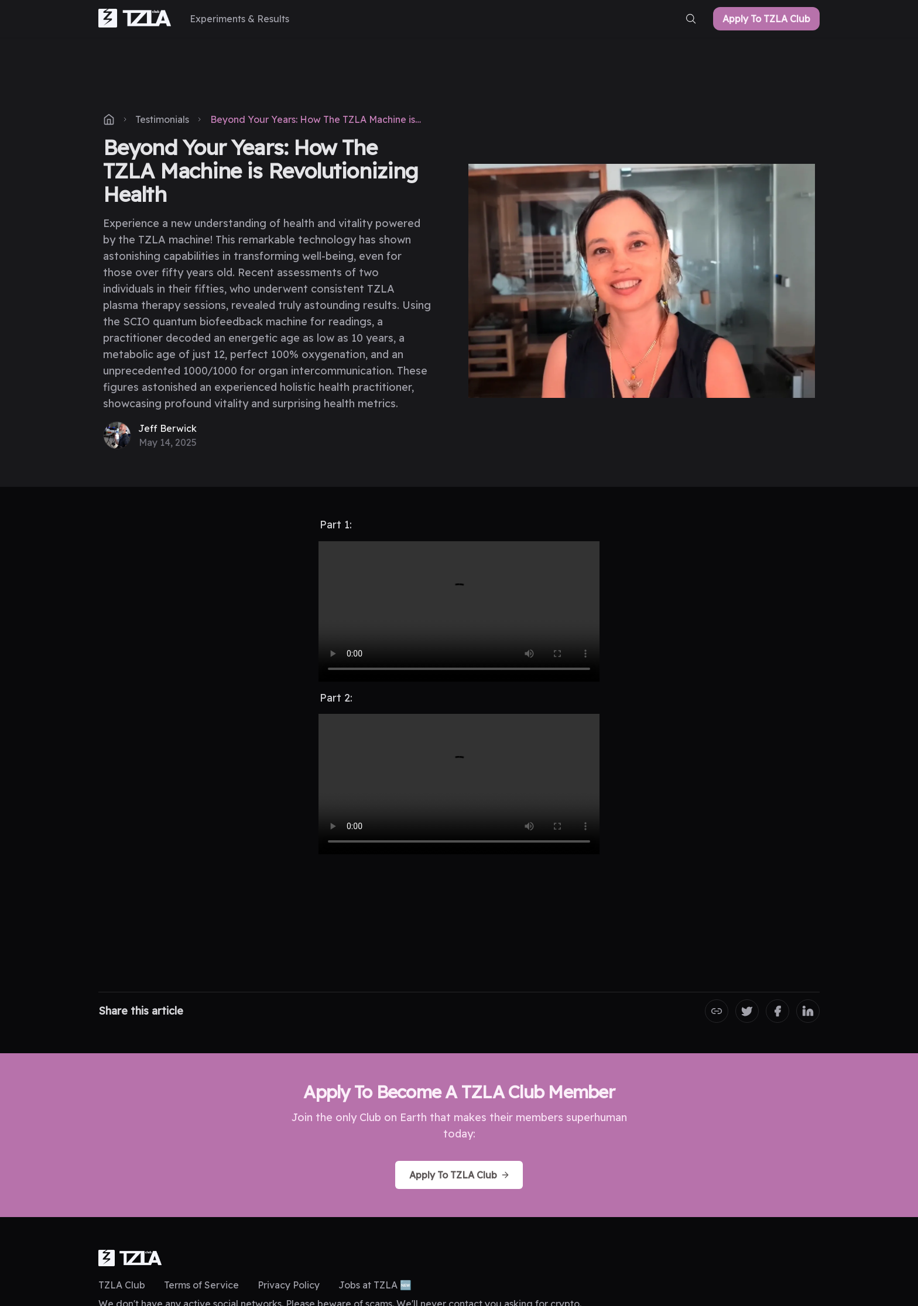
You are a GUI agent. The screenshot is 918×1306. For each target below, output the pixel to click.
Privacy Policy (289, 1285)
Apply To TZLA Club (766, 19)
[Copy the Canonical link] (716, 1011)
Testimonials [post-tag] (162, 119)
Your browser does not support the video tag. (459, 611)
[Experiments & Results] (239, 18)
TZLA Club (121, 1285)
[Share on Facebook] (777, 1011)
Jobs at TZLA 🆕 (375, 1285)
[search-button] (690, 18)
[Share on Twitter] (747, 1011)
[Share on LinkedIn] (808, 1011)
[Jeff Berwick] (150, 435)
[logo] (130, 1258)
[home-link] (134, 19)
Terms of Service (201, 1285)
